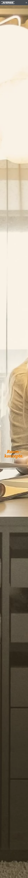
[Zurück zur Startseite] (8, 2)
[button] (26, 2)
